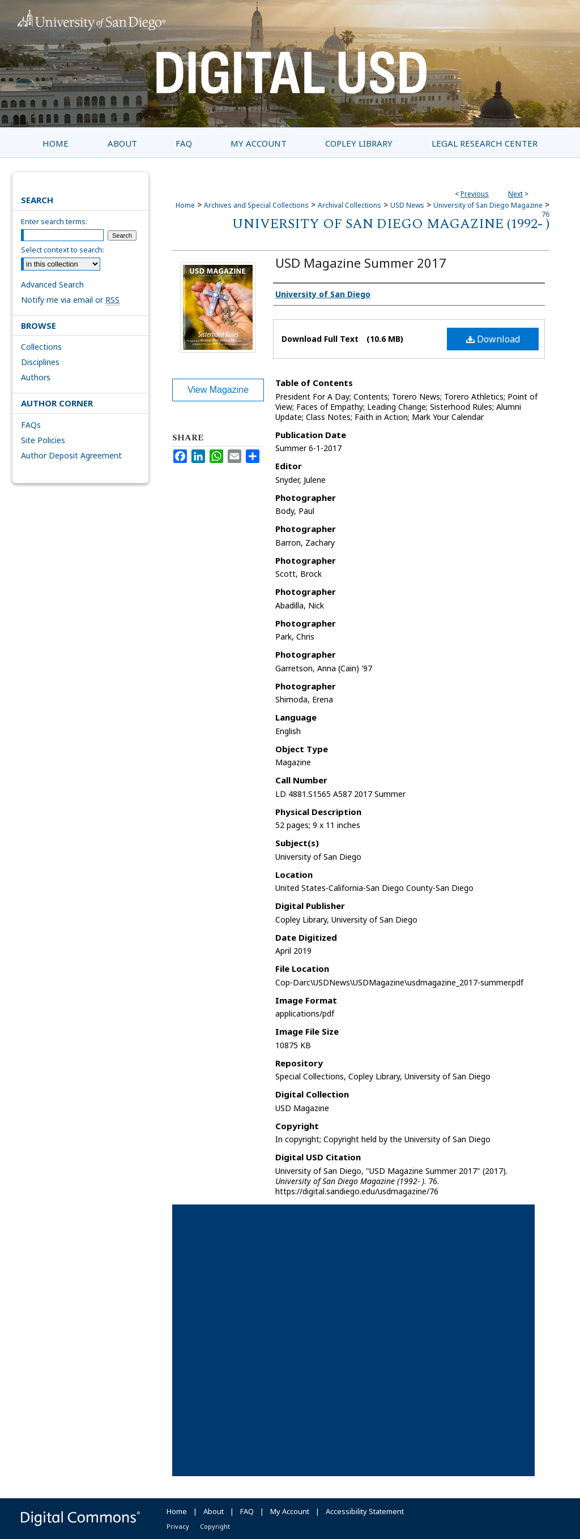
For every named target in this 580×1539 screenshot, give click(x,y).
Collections (41, 346)
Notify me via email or (70, 299)
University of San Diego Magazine (488, 205)
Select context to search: (62, 250)
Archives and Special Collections (256, 205)
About (213, 1511)
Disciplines (40, 362)
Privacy (178, 1526)
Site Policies (43, 440)
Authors (35, 377)
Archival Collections (349, 205)
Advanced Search (52, 284)
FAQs (31, 424)
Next (515, 194)
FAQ (247, 1511)
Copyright (215, 1526)
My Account (289, 1511)
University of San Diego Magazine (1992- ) (390, 224)
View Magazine (218, 390)
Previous (474, 194)
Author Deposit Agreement (71, 455)
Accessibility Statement (365, 1511)
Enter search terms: (54, 221)
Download (493, 339)
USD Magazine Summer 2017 (360, 262)
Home (185, 205)
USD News (407, 205)
